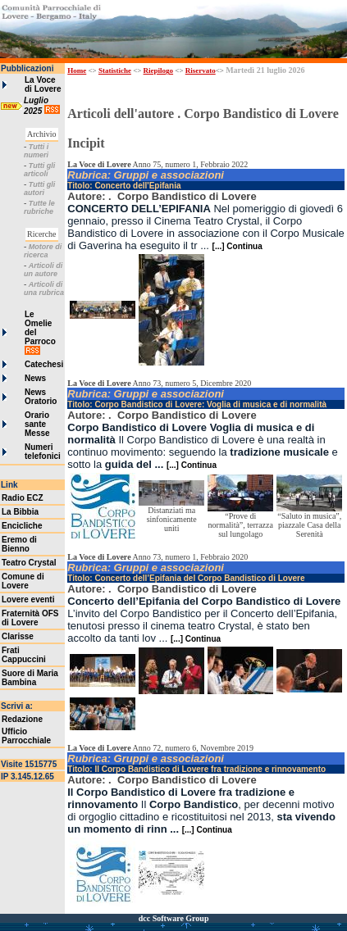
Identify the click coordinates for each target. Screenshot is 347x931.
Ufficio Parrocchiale (26, 736)
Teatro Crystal (29, 562)
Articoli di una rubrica (44, 288)
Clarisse (18, 636)
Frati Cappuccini (24, 655)
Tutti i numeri (36, 151)
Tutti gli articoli (39, 169)
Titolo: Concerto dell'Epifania (123, 185)
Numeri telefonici (43, 452)
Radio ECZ (22, 497)
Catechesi (44, 364)
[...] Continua (237, 246)
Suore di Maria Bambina (30, 678)
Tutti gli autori (39, 188)
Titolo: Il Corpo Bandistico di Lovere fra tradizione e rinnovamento (196, 769)
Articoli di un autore (43, 269)
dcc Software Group (174, 918)
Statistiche (114, 70)
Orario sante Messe (37, 424)
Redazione (22, 719)
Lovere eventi (28, 599)
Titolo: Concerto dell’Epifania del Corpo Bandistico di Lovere (185, 578)
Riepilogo (159, 70)
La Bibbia (20, 511)
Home (76, 70)
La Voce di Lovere (43, 84)
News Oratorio (41, 397)
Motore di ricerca (43, 251)
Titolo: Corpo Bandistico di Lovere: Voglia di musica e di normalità (196, 404)
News (35, 378)
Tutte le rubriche (39, 207)
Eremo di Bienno (19, 544)
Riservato (200, 70)
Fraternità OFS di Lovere (30, 618)
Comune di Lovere (23, 581)
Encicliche (22, 525)
